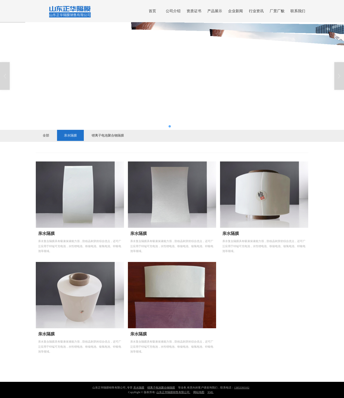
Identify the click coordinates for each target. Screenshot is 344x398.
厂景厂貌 (277, 11)
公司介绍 (173, 11)
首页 (152, 11)
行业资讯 (256, 11)
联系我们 (297, 11)
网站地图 (198, 392)
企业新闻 (235, 11)
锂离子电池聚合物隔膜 (108, 135)
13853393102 (241, 387)
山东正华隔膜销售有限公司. (173, 392)
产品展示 (214, 11)
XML (210, 392)
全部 (46, 135)
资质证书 (194, 11)
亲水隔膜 (70, 135)
